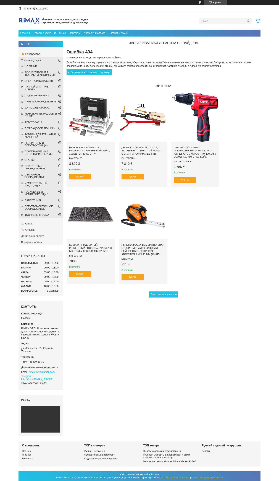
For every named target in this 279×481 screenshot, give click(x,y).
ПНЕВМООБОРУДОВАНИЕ (40, 101)
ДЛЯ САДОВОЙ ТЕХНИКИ (40, 128)
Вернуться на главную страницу (90, 72)
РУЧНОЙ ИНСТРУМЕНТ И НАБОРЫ (40, 88)
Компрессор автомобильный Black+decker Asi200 (169, 461)
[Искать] (248, 21)
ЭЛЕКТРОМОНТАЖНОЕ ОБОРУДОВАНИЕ (39, 207)
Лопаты (206, 451)
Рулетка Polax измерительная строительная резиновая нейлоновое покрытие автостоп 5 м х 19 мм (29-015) (88, 248)
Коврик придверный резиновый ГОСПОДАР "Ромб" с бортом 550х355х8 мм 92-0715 (238, 149)
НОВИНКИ (31, 66)
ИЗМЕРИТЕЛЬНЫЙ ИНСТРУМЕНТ (36, 184)
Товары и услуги (42, 33)
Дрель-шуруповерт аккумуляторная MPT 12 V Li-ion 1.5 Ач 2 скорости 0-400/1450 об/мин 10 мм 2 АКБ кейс (187, 151)
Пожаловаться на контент (176, 477)
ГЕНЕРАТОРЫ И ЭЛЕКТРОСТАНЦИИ (36, 144)
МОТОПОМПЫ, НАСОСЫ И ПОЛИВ (41, 115)
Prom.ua (155, 474)
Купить (80, 173)
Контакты (74, 33)
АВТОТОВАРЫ (33, 122)
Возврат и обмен (118, 33)
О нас (62, 33)
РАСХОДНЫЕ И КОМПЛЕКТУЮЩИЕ (36, 193)
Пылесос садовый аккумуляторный (162, 451)
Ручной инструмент (94, 451)
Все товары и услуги (162, 295)
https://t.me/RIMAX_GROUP (37, 379)
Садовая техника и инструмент (101, 458)
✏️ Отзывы (28, 229)
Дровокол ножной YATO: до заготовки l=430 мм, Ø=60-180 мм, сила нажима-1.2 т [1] (138, 147)
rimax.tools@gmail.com (42, 372)
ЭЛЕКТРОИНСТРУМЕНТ (39, 80)
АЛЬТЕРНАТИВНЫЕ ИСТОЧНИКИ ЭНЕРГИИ (38, 152)
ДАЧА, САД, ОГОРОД (37, 107)
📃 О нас (26, 223)
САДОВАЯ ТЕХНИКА (37, 95)
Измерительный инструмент (99, 454)
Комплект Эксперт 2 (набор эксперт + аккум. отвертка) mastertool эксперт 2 (167, 456)
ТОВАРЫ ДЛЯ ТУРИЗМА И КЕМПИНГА (40, 135)
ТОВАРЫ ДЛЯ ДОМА (37, 214)
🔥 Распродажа (30, 53)
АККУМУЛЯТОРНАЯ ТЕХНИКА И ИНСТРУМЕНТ (41, 73)
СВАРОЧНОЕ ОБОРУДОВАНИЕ (35, 176)
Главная (25, 33)
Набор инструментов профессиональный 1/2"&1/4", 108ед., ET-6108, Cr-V (88, 147)
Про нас (26, 451)
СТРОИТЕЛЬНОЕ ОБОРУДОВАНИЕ (35, 167)
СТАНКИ (30, 160)
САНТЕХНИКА (33, 200)
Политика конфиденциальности (207, 477)
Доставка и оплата (94, 33)
